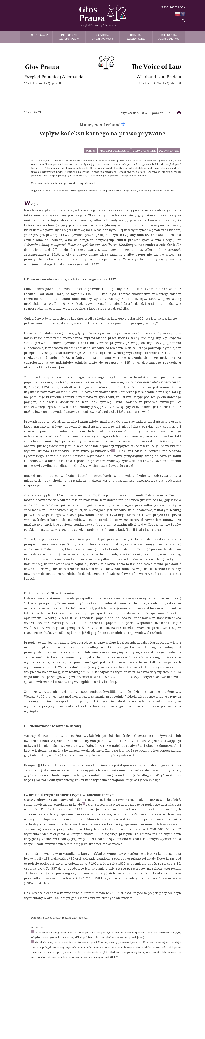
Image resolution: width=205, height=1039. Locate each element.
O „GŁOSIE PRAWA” (35, 36)
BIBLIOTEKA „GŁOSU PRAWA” (169, 36)
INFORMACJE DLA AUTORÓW (69, 36)
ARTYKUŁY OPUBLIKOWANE (102, 36)
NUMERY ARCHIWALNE (136, 36)
